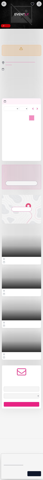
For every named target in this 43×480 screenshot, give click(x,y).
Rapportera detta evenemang (21, 164)
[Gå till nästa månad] (37, 114)
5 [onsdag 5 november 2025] (16, 128)
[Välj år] (22, 114)
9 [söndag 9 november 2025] (36, 128)
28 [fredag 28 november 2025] (26, 143)
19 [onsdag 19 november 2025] (16, 138)
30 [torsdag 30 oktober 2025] (21, 123)
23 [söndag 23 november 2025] (36, 138)
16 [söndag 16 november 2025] (36, 133)
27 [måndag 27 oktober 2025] (6, 123)
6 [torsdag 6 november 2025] (21, 128)
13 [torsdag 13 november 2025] (21, 133)
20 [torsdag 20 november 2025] (21, 138)
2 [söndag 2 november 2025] (36, 123)
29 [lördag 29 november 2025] (31, 143)
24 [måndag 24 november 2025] (6, 143)
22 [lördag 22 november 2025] (31, 138)
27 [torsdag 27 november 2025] (21, 143)
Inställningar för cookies (17, 474)
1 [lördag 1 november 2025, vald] (31, 123)
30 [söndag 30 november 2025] (36, 143)
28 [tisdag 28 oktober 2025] (11, 123)
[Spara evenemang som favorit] (32, 3)
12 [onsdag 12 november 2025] (16, 133)
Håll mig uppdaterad (21, 430)
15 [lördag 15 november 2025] (31, 133)
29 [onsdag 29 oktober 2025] (16, 123)
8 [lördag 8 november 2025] (31, 128)
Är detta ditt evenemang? (21, 159)
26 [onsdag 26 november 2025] (16, 143)
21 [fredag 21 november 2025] (26, 138)
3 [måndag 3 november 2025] (6, 128)
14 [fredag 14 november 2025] (26, 133)
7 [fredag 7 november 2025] (26, 128)
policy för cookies (19, 458)
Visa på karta (21, 227)
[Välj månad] (11, 114)
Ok (36, 474)
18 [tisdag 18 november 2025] (11, 138)
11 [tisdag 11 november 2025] (11, 133)
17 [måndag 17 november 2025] (6, 138)
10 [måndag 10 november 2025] (6, 133)
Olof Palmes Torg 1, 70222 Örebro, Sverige (23, 67)
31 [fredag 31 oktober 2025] (26, 123)
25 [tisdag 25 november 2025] (11, 143)
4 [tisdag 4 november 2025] (11, 128)
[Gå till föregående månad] (33, 114)
